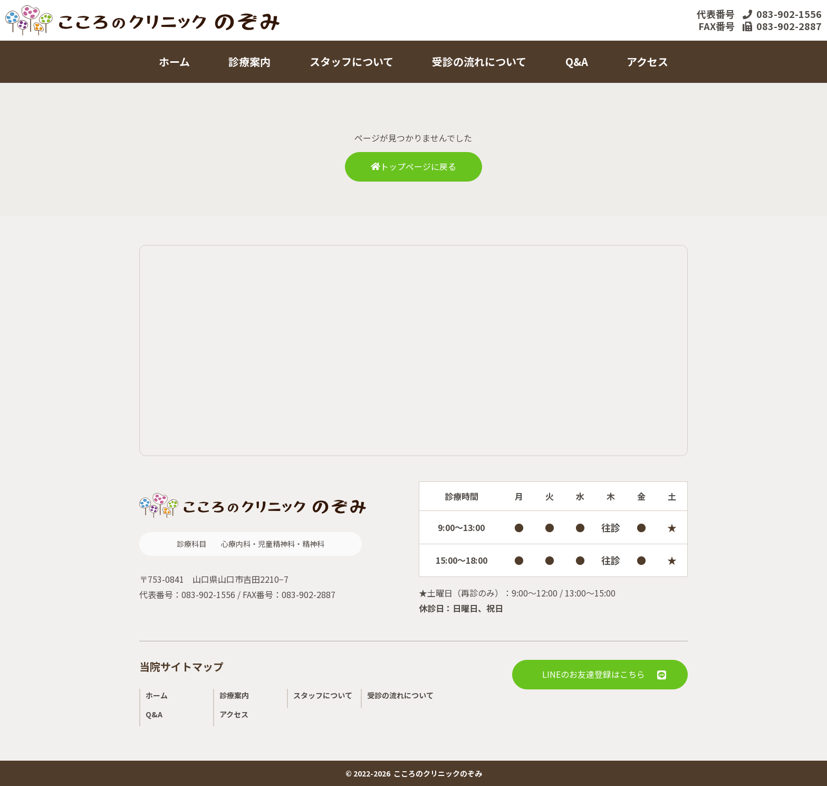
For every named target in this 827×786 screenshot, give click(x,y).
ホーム (174, 61)
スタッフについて (351, 61)
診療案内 (249, 61)
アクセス (647, 61)
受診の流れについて (479, 61)
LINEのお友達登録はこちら (593, 674)
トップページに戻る (413, 166)
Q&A (576, 61)
